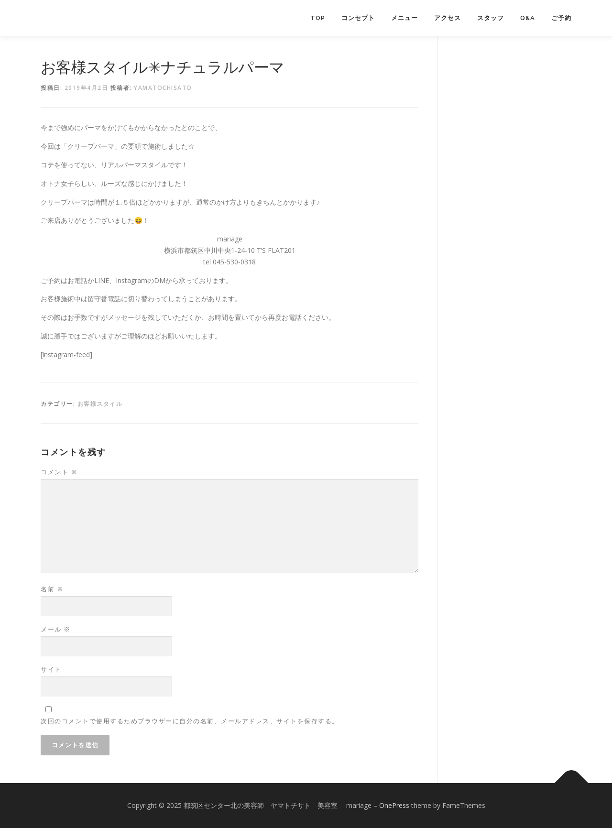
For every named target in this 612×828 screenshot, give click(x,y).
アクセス (447, 18)
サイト (51, 669)
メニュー (404, 18)
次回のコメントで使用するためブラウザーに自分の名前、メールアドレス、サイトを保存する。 (190, 721)
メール (56, 629)
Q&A (527, 18)
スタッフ (490, 18)
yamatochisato (163, 88)
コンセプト (358, 18)
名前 (52, 589)
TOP (317, 18)
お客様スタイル (100, 404)
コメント (59, 472)
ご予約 (561, 18)
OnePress (394, 805)
